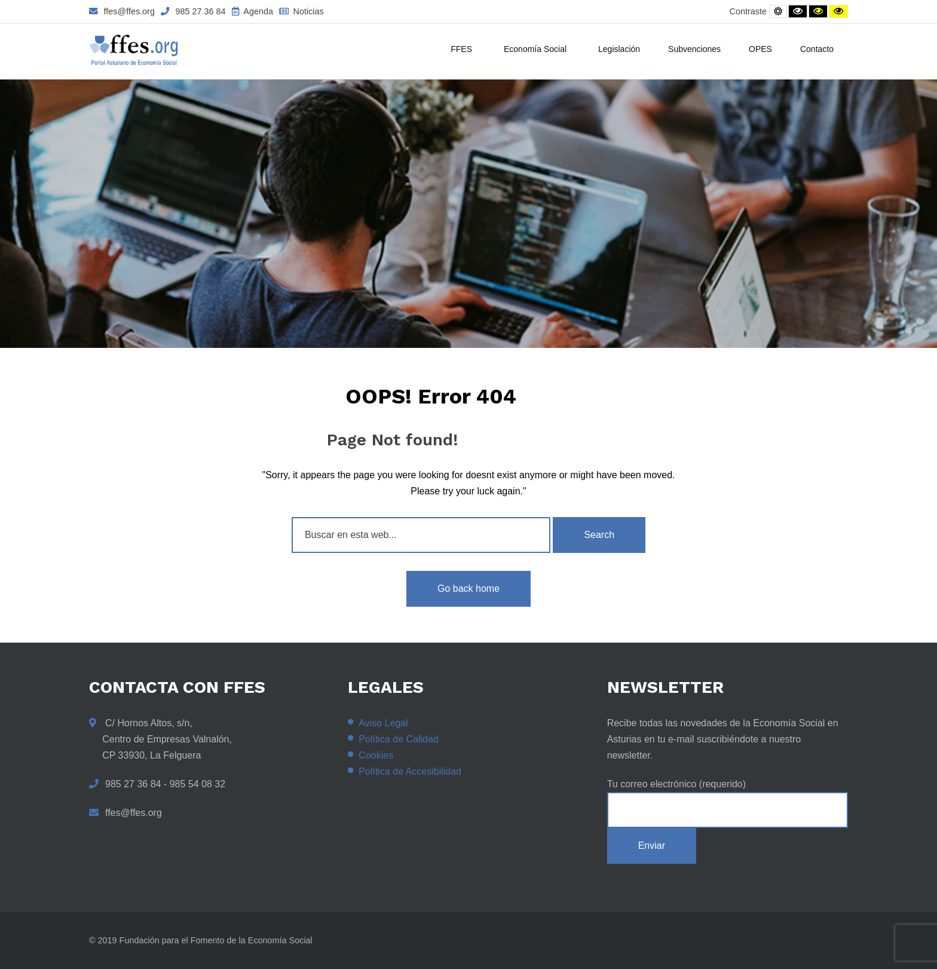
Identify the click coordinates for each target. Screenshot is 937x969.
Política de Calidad (398, 739)
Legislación (619, 49)
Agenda (252, 11)
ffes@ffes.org (122, 11)
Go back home (468, 588)
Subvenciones (694, 49)
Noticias (301, 11)
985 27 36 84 (193, 11)
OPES (760, 49)
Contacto (817, 49)
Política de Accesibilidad (410, 771)
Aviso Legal (383, 723)
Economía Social (537, 50)
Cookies (376, 755)
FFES (463, 50)
